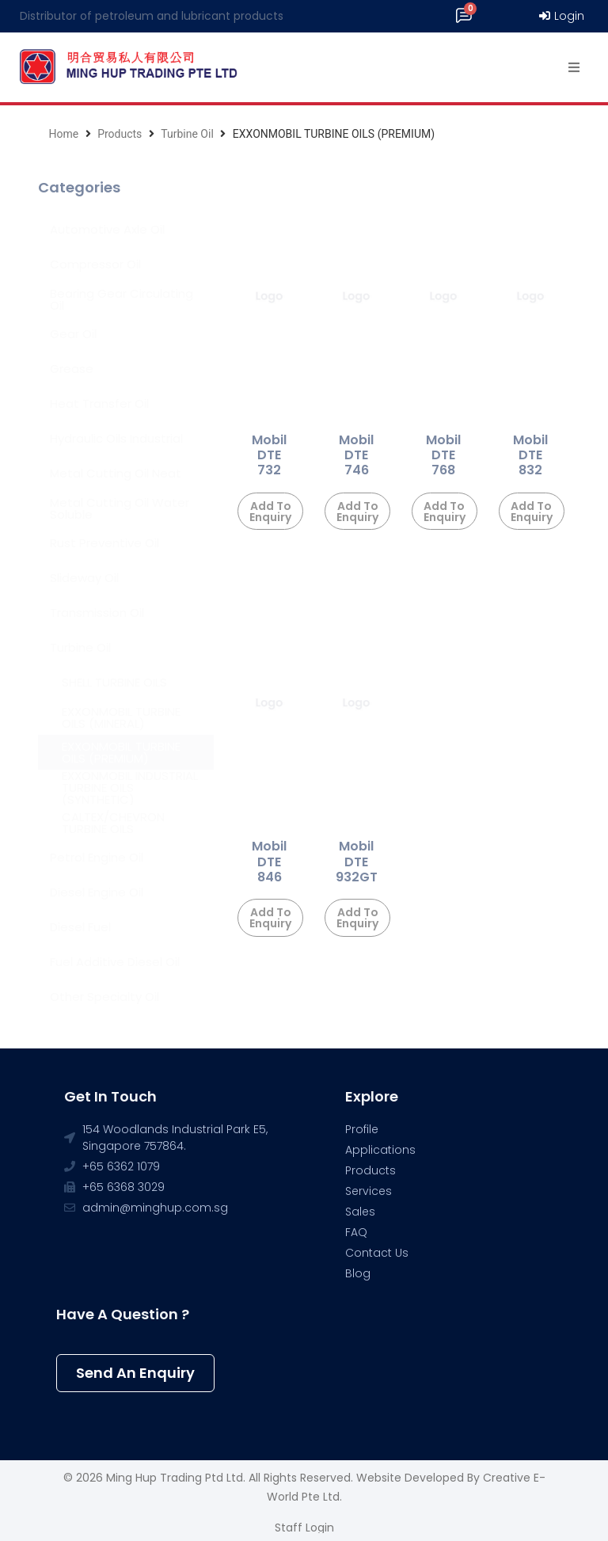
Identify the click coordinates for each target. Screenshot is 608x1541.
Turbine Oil (187, 133)
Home (63, 133)
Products (119, 133)
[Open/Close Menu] (574, 68)
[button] (135, 1373)
